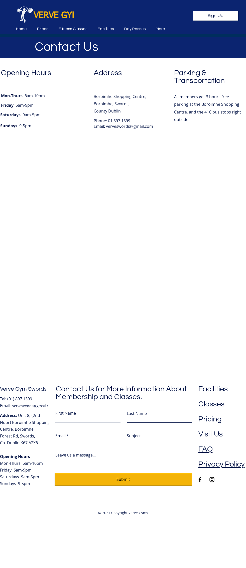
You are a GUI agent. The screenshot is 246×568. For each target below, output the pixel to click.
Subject (134, 436)
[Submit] (123, 479)
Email (60, 436)
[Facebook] (200, 479)
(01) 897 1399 (19, 399)
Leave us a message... (75, 455)
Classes (211, 404)
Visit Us (210, 434)
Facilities (213, 389)
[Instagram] (212, 479)
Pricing (210, 419)
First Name (65, 413)
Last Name (137, 413)
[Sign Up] (215, 16)
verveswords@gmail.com (129, 126)
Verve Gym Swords (23, 389)
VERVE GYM (56, 16)
